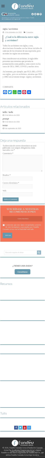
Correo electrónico (11, 183)
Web (4, 191)
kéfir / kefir (8, 112)
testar (5, 125)
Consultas (29, 32)
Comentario (8, 153)
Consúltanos (22, 272)
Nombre (7, 175)
